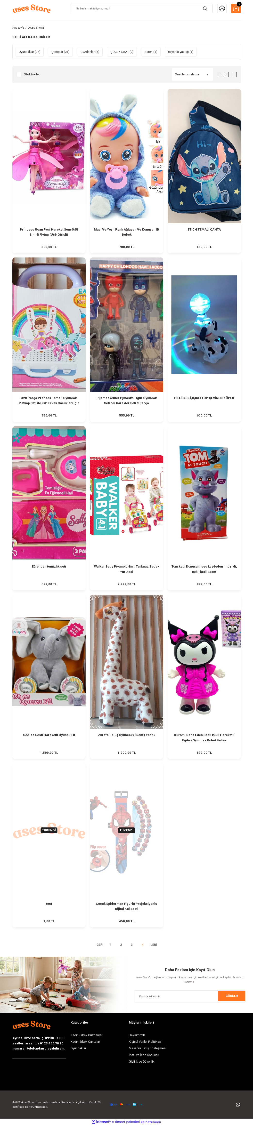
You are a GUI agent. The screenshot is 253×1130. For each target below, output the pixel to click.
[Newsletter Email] (190, 1001)
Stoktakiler (32, 74)
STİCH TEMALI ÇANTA (204, 229)
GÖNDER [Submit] (231, 1000)
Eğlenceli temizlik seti (49, 568)
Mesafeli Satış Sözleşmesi (147, 1053)
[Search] (142, 8)
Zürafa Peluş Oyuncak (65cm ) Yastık (126, 737)
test (49, 907)
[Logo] (31, 8)
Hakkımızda (137, 1039)
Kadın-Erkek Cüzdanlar (86, 1039)
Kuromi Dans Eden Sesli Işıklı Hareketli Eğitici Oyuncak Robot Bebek (204, 740)
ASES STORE (36, 27)
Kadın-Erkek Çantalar (85, 1046)
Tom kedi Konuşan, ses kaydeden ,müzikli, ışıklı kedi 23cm (204, 571)
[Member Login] (222, 8)
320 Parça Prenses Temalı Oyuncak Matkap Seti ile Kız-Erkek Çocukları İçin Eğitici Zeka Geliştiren (48, 402)
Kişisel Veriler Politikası (145, 1046)
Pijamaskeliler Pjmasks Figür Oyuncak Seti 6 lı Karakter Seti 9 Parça (127, 401)
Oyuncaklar (78, 1053)
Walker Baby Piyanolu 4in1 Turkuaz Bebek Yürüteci (126, 571)
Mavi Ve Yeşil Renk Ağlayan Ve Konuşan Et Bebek (126, 232)
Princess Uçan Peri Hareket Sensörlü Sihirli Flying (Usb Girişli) (49, 232)
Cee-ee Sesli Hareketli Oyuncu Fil (49, 737)
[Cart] (236, 8)
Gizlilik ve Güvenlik (142, 1066)
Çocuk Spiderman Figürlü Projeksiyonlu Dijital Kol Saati (126, 909)
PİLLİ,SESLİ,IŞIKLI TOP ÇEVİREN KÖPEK (204, 399)
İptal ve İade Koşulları (144, 1059)
